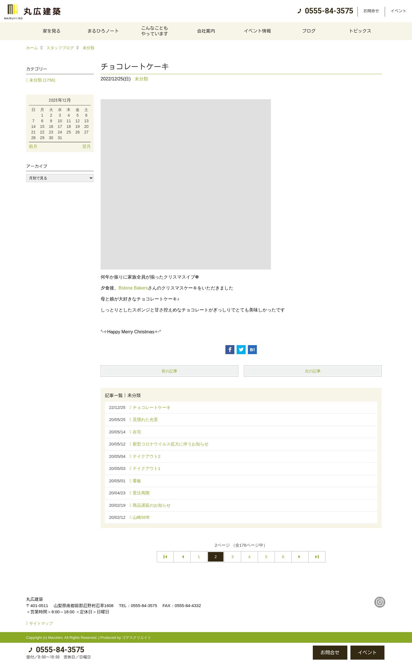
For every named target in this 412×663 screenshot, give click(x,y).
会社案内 (206, 31)
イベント (398, 11)
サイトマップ (41, 623)
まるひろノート (103, 31)
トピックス (360, 31)
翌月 (86, 146)
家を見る (52, 31)
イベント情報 (257, 31)
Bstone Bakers (133, 288)
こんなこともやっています (154, 31)
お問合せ (371, 11)
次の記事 (313, 371)
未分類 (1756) (42, 80)
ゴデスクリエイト (136, 637)
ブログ (309, 31)
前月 (33, 146)
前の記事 (169, 371)
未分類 (141, 78)
